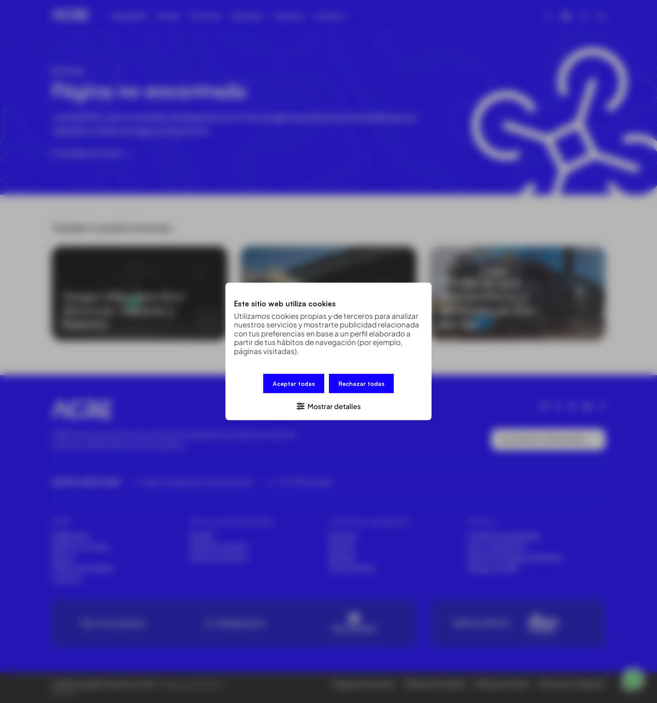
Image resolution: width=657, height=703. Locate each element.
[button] (328, 406)
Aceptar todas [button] (294, 383)
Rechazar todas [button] (361, 383)
